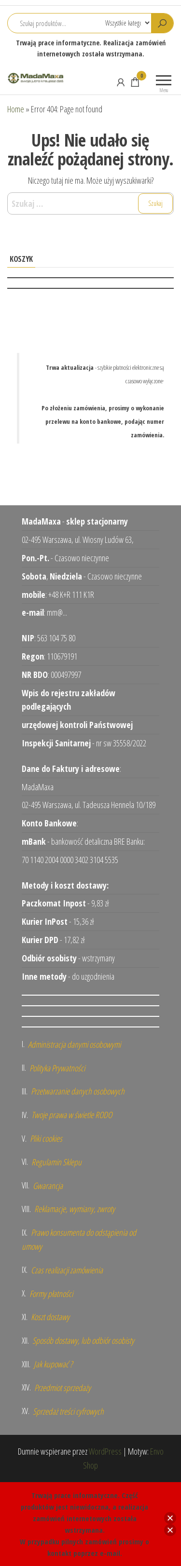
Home (15, 109)
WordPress (105, 1451)
